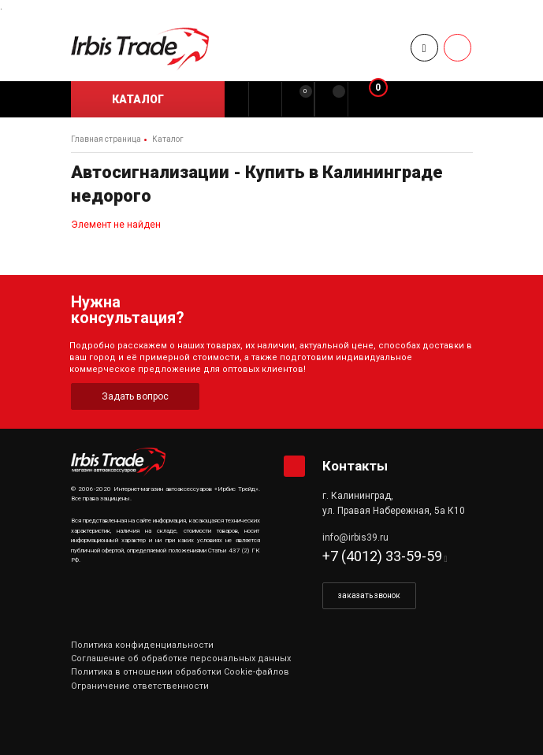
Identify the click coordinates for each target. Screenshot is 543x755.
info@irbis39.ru (355, 537)
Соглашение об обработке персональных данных (181, 658)
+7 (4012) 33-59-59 (382, 556)
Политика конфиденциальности (142, 645)
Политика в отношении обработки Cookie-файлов (180, 672)
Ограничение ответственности (140, 686)
